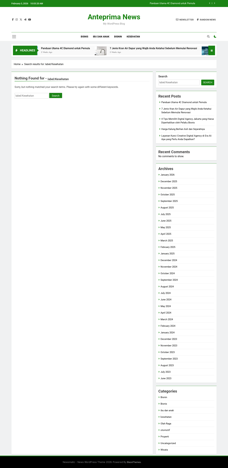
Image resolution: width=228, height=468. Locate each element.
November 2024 (169, 266)
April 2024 (166, 312)
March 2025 (167, 240)
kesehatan (133, 36)
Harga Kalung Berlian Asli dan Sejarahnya (183, 129)
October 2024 (168, 273)
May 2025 (166, 227)
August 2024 (167, 286)
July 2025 (166, 214)
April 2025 (166, 233)
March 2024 (167, 319)
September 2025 (169, 201)
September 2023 (169, 358)
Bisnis (84, 36)
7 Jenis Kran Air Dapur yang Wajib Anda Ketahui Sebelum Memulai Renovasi (158, 48)
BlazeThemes (134, 462)
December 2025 (169, 181)
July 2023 (166, 371)
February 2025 (168, 247)
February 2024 (168, 325)
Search (162, 76)
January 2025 (167, 253)
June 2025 (166, 220)
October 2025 (168, 194)
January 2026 (167, 174)
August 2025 (167, 207)
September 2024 (169, 279)
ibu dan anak (101, 36)
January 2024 (167, 332)
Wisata (164, 449)
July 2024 (166, 293)
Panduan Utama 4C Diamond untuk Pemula (172, 3)
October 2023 (168, 352)
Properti (165, 436)
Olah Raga (166, 423)
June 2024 (166, 299)
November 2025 (169, 188)
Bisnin (118, 36)
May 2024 (166, 306)
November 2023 (169, 345)
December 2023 (169, 339)
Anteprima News (114, 17)
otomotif (165, 430)
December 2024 (169, 260)
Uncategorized (168, 443)
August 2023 (167, 365)
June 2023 (166, 378)
